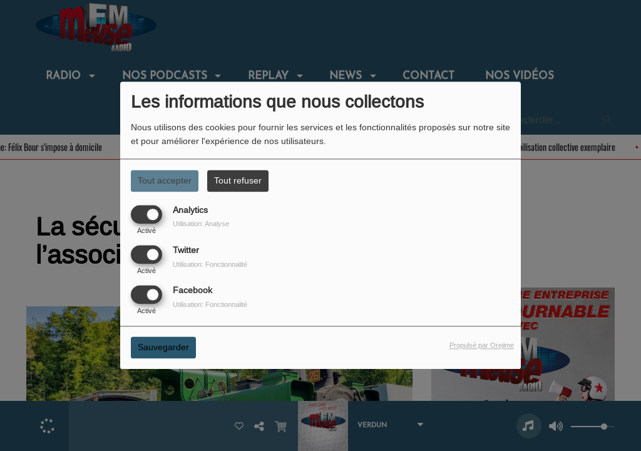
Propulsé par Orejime (481, 345)
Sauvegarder (163, 348)
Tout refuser (238, 180)
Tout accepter (165, 180)
